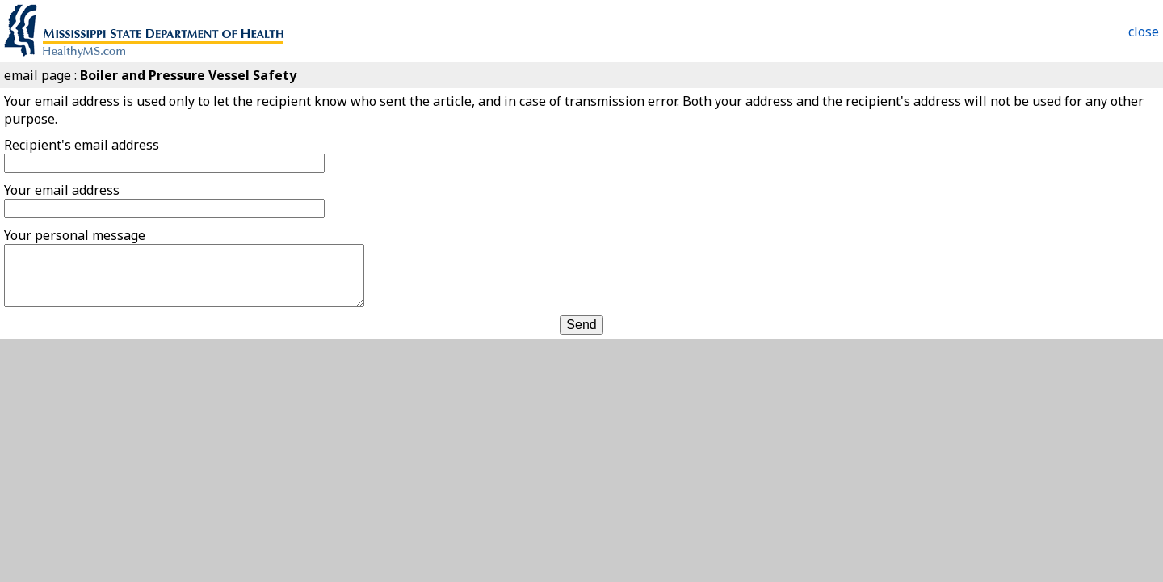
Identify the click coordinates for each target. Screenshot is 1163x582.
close (1143, 31)
